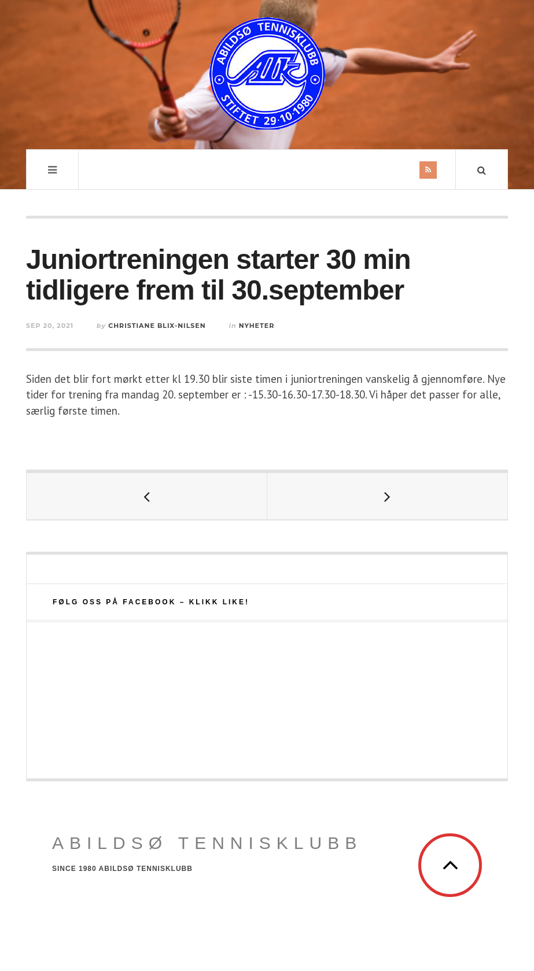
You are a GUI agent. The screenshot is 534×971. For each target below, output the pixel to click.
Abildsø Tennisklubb (207, 842)
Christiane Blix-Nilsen (156, 326)
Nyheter (257, 326)
